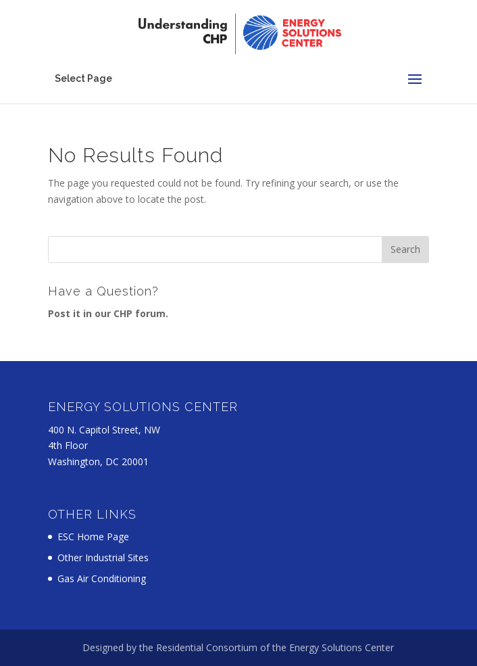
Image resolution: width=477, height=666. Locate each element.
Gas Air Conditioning (101, 578)
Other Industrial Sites (103, 557)
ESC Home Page (93, 536)
